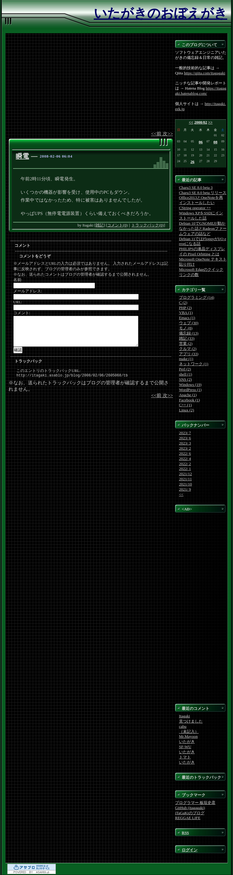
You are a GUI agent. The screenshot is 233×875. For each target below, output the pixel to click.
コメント (22, 245)
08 (216, 142)
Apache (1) (188, 395)
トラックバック (28, 361)
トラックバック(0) (147, 225)
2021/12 (185, 474)
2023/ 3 (185, 443)
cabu (183, 726)
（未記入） (189, 731)
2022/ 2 (185, 463)
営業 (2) (185, 343)
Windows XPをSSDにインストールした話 (201, 215)
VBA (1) (186, 312)
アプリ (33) (188, 354)
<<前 (157, 133)
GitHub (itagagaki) (190, 807)
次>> (168, 133)
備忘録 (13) (188, 333)
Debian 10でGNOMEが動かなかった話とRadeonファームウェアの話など (203, 228)
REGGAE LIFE (187, 817)
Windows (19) (190, 384)
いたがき (187, 741)
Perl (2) (185, 369)
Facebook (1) (189, 400)
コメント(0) (117, 225)
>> (210, 122)
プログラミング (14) (196, 297)
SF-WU (185, 746)
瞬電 (22, 156)
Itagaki (184, 716)
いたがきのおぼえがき (160, 13)
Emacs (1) (187, 317)
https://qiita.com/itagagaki (204, 73)
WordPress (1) (190, 389)
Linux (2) (186, 410)
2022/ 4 (185, 458)
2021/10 (185, 484)
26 (192, 161)
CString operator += (195, 208)
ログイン (190, 850)
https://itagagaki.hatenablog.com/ (200, 91)
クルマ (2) (187, 348)
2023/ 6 (185, 438)
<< (191, 122)
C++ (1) (185, 405)
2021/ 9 (185, 489)
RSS (185, 832)
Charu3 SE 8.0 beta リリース (202, 192)
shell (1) (185, 374)
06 (201, 142)
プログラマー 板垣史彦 (195, 802)
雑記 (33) (186, 338)
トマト (185, 757)
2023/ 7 (185, 433)
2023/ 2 (185, 448)
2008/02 (200, 122)
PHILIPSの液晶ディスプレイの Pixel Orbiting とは (202, 251)
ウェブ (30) (188, 323)
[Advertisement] (91, 85)
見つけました (191, 721)
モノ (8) (185, 328)
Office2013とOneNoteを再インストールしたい (201, 200)
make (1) (186, 358)
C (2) (183, 302)
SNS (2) (185, 379)
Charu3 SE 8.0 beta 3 (196, 187)
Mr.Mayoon (188, 736)
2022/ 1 (185, 468)
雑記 (99, 225)
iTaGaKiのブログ (189, 813)
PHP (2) (185, 307)
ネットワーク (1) (193, 364)
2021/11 (185, 479)
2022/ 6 (185, 453)
